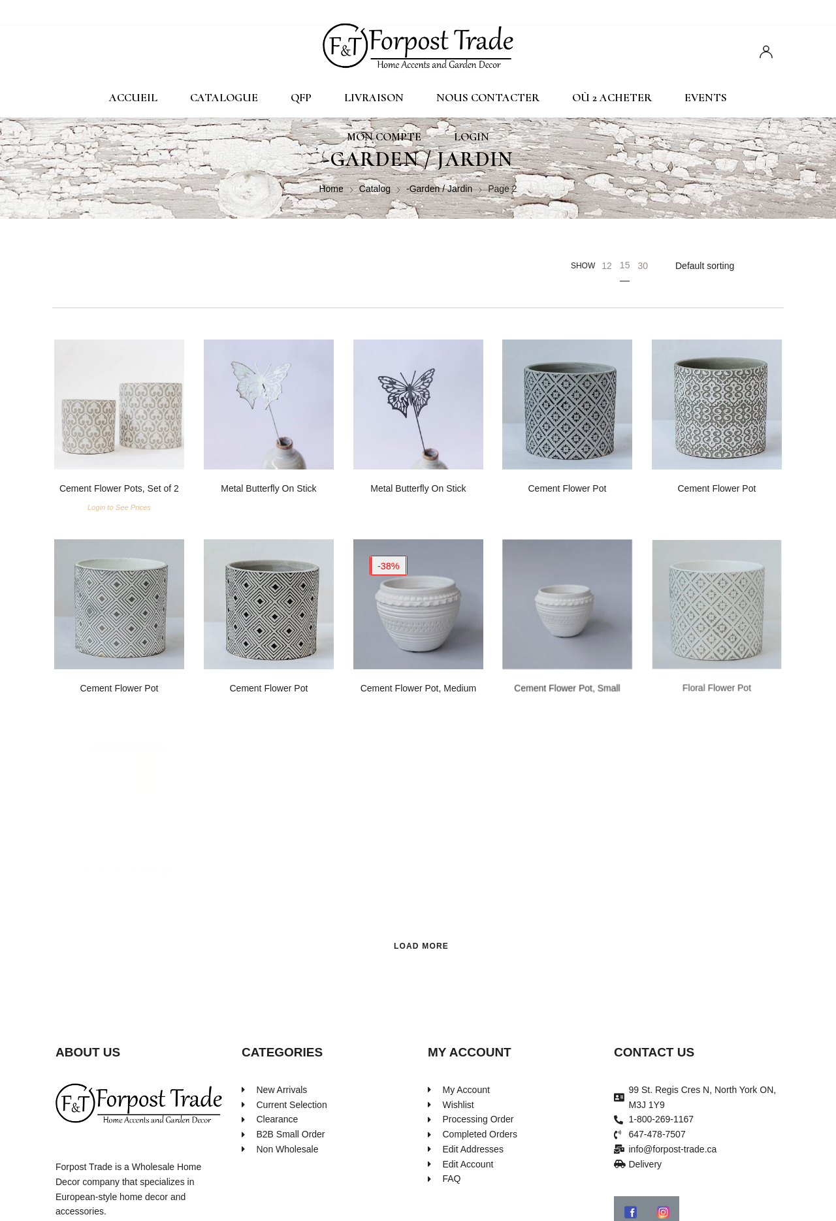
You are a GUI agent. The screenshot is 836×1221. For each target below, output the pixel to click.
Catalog (375, 188)
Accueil (133, 97)
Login (471, 137)
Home (331, 188)
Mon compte (384, 137)
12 (607, 266)
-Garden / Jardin (439, 188)
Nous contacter (487, 97)
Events (705, 97)
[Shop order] (725, 265)
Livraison (374, 97)
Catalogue (224, 97)
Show (583, 265)
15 (625, 265)
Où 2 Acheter (612, 97)
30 (642, 266)
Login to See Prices (119, 508)
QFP (301, 97)
